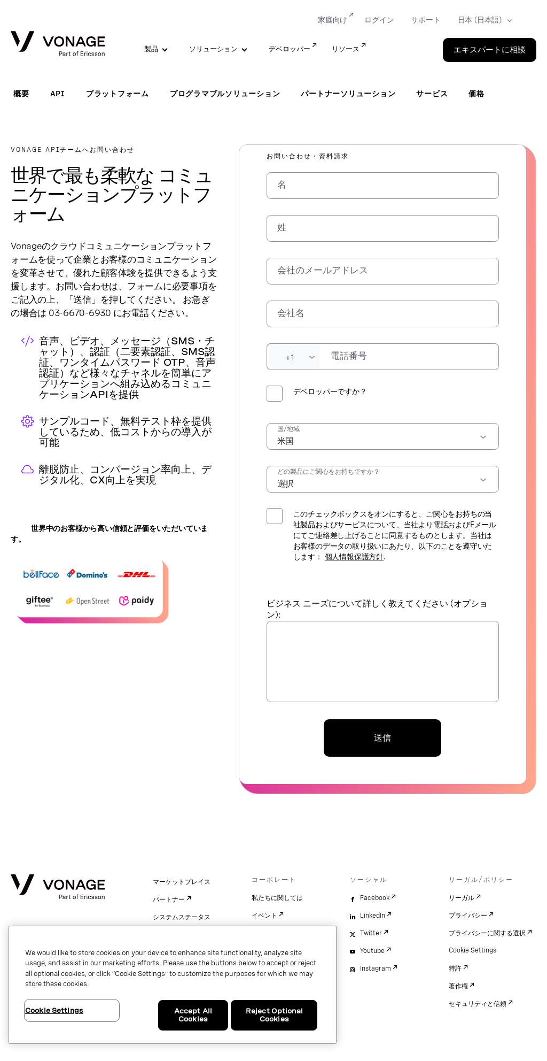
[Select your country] (481, 20)
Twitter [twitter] (371, 933)
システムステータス (181, 917)
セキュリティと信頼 (477, 1004)
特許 (455, 968)
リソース (346, 49)
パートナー (169, 899)
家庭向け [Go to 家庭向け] (332, 20)
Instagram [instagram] (375, 968)
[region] (173, 985)
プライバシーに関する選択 (487, 933)
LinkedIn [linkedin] (372, 915)
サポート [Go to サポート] (425, 20)
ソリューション (213, 49)
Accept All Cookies (193, 1015)
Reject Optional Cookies (274, 1015)
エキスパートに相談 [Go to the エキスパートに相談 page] (490, 50)
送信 (382, 738)
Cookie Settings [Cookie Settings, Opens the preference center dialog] (54, 1010)
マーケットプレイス (181, 882)
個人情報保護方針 (354, 556)
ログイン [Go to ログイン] (379, 20)
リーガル (461, 898)
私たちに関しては (277, 898)
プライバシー (468, 915)
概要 (21, 93)
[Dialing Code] (293, 356)
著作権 (458, 986)
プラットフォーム (117, 93)
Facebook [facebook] (374, 898)
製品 (151, 49)
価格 (476, 93)
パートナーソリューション (348, 93)
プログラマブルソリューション (225, 93)
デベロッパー (289, 49)
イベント (264, 915)
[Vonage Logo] (58, 44)
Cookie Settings (472, 950)
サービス (432, 93)
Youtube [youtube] (372, 951)
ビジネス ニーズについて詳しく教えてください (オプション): (377, 609)
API (57, 93)
